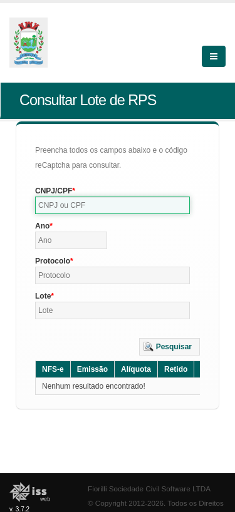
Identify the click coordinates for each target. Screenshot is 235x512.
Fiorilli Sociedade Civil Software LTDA (149, 488)
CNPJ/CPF (53, 191)
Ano (42, 226)
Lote (43, 296)
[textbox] (112, 205)
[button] (169, 347)
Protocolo (52, 261)
